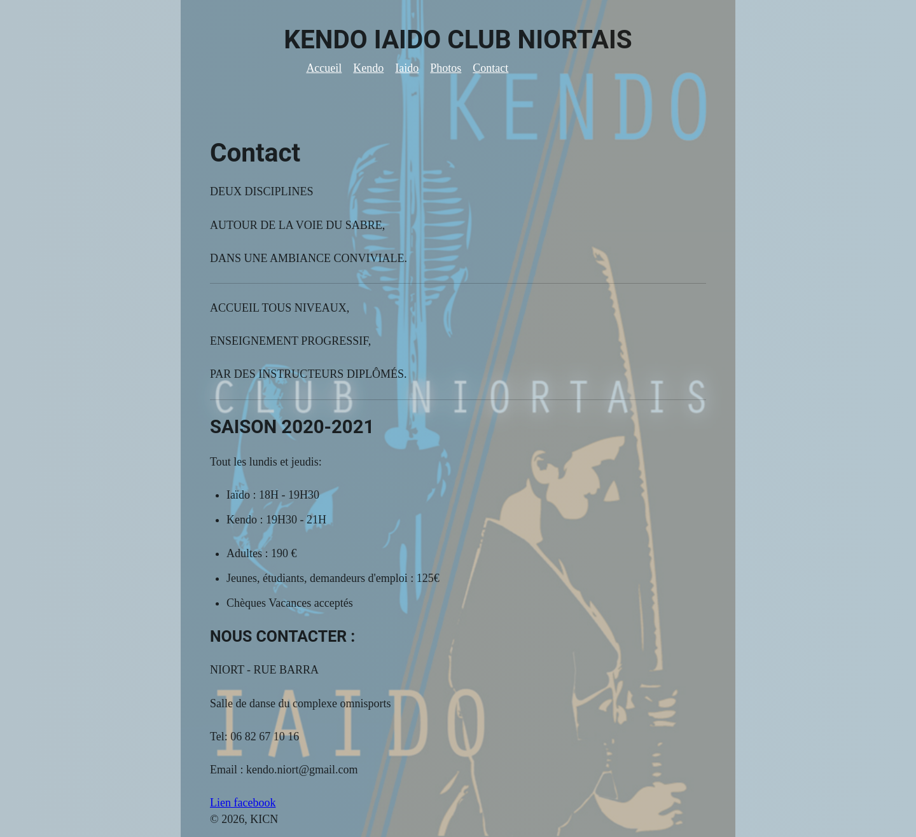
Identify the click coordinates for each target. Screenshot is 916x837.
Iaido (407, 68)
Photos (445, 68)
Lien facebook (242, 802)
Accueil (324, 68)
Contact (490, 68)
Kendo (368, 68)
